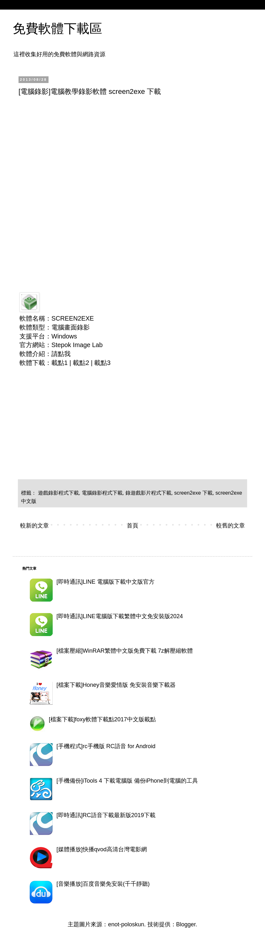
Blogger (186, 924)
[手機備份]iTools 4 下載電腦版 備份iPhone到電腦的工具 (127, 781)
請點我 (61, 353)
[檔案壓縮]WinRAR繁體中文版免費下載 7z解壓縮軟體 (125, 651)
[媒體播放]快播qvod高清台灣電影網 (102, 849)
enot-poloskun (126, 924)
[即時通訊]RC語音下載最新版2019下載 (106, 815)
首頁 (132, 525)
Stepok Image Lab (77, 344)
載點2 (81, 362)
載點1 (59, 362)
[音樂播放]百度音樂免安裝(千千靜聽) (103, 884)
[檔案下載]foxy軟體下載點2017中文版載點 (102, 719)
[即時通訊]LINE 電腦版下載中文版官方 (106, 582)
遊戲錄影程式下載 (58, 493)
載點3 (102, 362)
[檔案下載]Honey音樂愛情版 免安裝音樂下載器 (116, 685)
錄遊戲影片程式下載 (148, 493)
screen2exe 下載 (193, 493)
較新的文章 (34, 525)
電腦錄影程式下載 (102, 493)
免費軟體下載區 (57, 28)
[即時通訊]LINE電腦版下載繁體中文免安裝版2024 (120, 616)
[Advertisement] (132, 149)
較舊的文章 (230, 525)
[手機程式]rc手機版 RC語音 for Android (106, 746)
